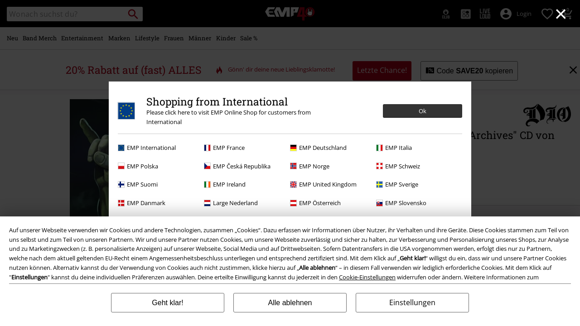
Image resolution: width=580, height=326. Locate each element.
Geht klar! (167, 303)
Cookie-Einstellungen (367, 277)
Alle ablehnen (290, 303)
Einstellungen (412, 302)
